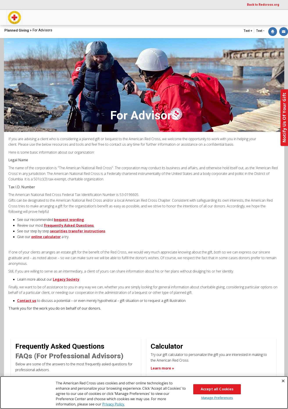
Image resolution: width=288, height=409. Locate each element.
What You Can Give (99, 17)
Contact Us (262, 17)
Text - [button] (260, 30)
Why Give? (183, 17)
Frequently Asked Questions (59, 346)
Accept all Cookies (217, 389)
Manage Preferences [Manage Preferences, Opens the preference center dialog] (217, 397)
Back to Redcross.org (263, 5)
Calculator (167, 346)
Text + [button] (247, 30)
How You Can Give (47, 17)
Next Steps (145, 17)
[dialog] (272, 32)
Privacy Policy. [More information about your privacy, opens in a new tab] (113, 404)
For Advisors (221, 17)
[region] (144, 392)
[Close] (283, 381)
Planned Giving (17, 30)
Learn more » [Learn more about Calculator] (162, 368)
